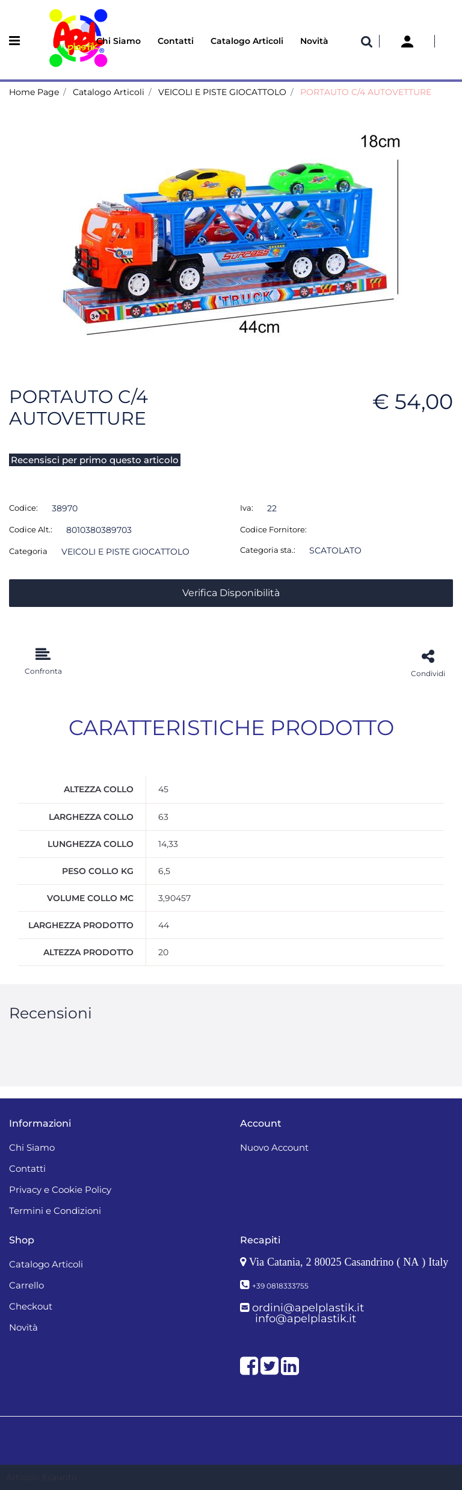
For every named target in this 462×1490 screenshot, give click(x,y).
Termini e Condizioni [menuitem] (55, 1210)
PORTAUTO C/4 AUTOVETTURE (365, 92)
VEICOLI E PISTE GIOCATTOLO (222, 92)
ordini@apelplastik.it (308, 1307)
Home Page (34, 92)
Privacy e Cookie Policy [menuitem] (60, 1189)
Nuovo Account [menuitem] (274, 1147)
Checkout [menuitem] (30, 1306)
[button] (231, 230)
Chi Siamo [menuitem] (118, 40)
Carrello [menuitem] (26, 1285)
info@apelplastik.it (305, 1318)
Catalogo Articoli (108, 92)
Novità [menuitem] (314, 40)
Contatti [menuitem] (176, 40)
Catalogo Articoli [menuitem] (247, 40)
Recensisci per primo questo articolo (95, 460)
